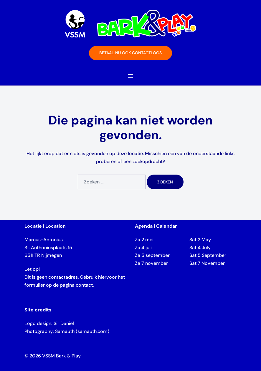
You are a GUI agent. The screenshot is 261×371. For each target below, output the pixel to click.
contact (84, 285)
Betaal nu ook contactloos (130, 52)
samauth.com (92, 331)
